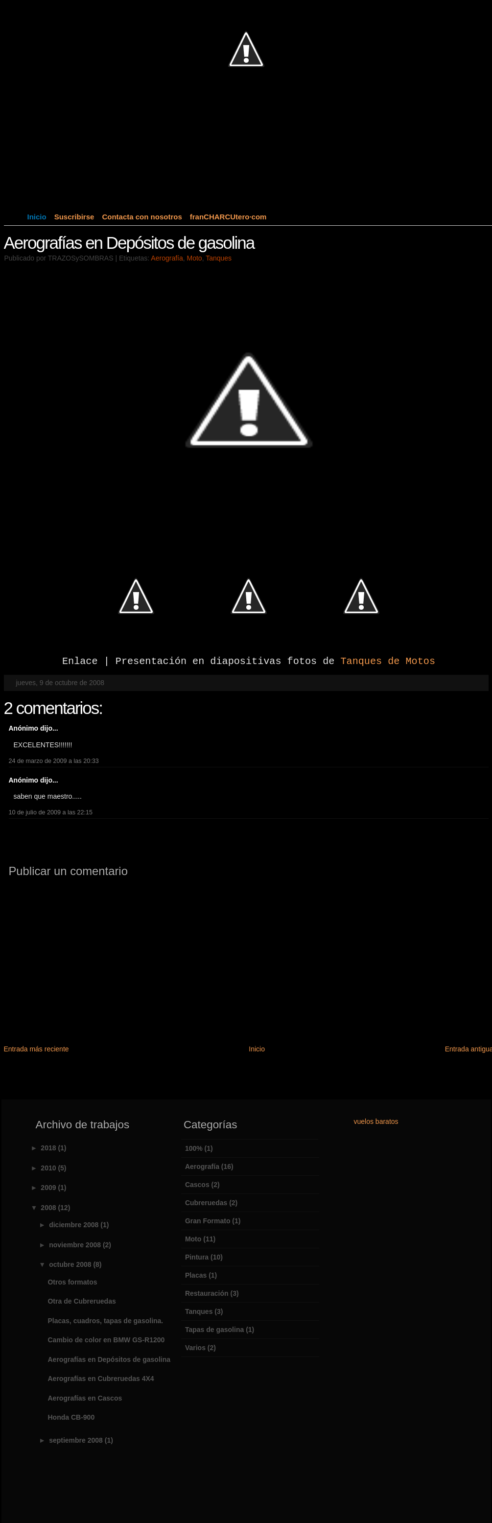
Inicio (37, 217)
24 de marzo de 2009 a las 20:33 (54, 761)
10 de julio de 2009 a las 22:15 (51, 812)
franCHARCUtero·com (228, 217)
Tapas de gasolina (214, 1329)
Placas (196, 1275)
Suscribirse (74, 217)
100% (194, 1148)
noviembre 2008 (76, 1245)
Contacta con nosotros (142, 217)
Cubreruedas (206, 1203)
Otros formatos (72, 1282)
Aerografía (167, 258)
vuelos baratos (376, 1121)
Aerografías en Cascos (84, 1398)
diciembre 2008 (74, 1225)
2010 (49, 1168)
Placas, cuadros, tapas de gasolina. (105, 1321)
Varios (195, 1348)
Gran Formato (208, 1221)
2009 (49, 1187)
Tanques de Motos (387, 661)
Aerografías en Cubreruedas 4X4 (100, 1378)
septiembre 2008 (77, 1440)
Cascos (197, 1185)
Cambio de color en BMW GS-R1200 (105, 1340)
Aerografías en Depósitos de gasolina (129, 242)
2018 (49, 1148)
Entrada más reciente (36, 1049)
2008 (49, 1208)
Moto (194, 258)
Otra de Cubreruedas (81, 1301)
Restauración (207, 1293)
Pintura (197, 1257)
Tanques (219, 258)
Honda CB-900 (70, 1417)
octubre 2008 (71, 1264)
